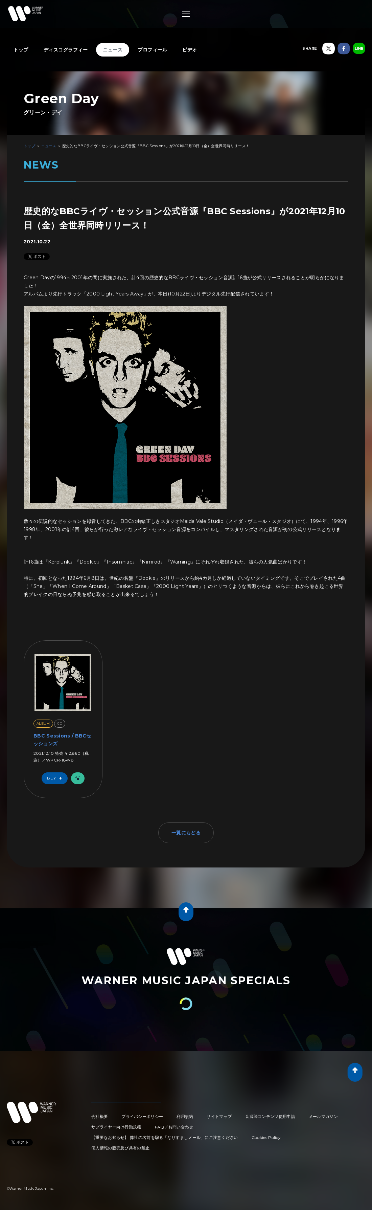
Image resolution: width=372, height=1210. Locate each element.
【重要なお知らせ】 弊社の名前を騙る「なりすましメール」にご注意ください (164, 1137)
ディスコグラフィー (66, 50)
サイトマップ (219, 1116)
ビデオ (189, 50)
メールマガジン (323, 1116)
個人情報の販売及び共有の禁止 (120, 1147)
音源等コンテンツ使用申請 (270, 1116)
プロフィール (152, 50)
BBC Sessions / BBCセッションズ (62, 739)
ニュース (112, 50)
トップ (21, 50)
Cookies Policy (266, 1137)
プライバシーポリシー (142, 1116)
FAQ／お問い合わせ (174, 1126)
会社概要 (99, 1116)
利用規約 (185, 1116)
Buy (56, 778)
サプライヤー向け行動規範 (116, 1126)
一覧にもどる (186, 833)
